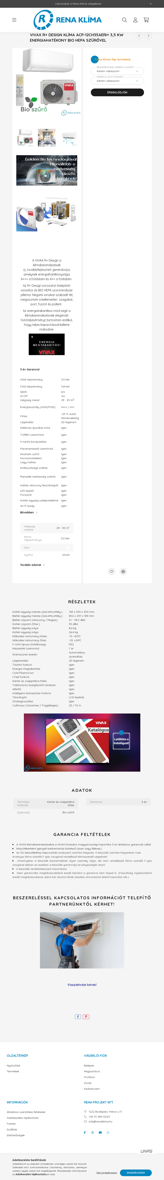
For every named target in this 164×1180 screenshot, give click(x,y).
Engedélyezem (136, 1172)
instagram (92, 1145)
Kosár (88, 1095)
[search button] (124, 20)
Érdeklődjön (117, 105)
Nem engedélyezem (106, 1172)
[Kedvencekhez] (111, 584)
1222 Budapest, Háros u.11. (105, 1124)
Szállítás (12, 1142)
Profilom (89, 1089)
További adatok (30, 577)
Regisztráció (92, 1084)
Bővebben (27, 525)
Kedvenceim (92, 1101)
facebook (85, 1145)
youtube (100, 1145)
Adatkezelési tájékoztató (23, 1130)
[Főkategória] (62, 39)
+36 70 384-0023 (99, 1129)
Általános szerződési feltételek (26, 1124)
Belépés (89, 1078)
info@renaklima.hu (100, 1134)
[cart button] (146, 20)
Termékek (13, 1084)
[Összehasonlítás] (123, 584)
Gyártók (80, 39)
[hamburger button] (14, 20)
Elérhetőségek (16, 1148)
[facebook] (78, 1029)
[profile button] (135, 20)
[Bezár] (151, 4)
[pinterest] (86, 1029)
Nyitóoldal (13, 1078)
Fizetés (11, 1136)
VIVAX (99, 39)
